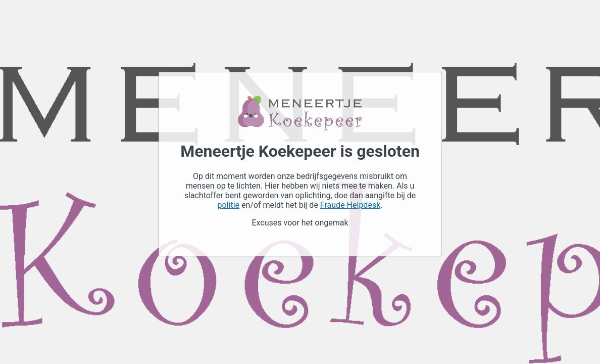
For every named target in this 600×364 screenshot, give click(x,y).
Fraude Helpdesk (350, 205)
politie (229, 205)
